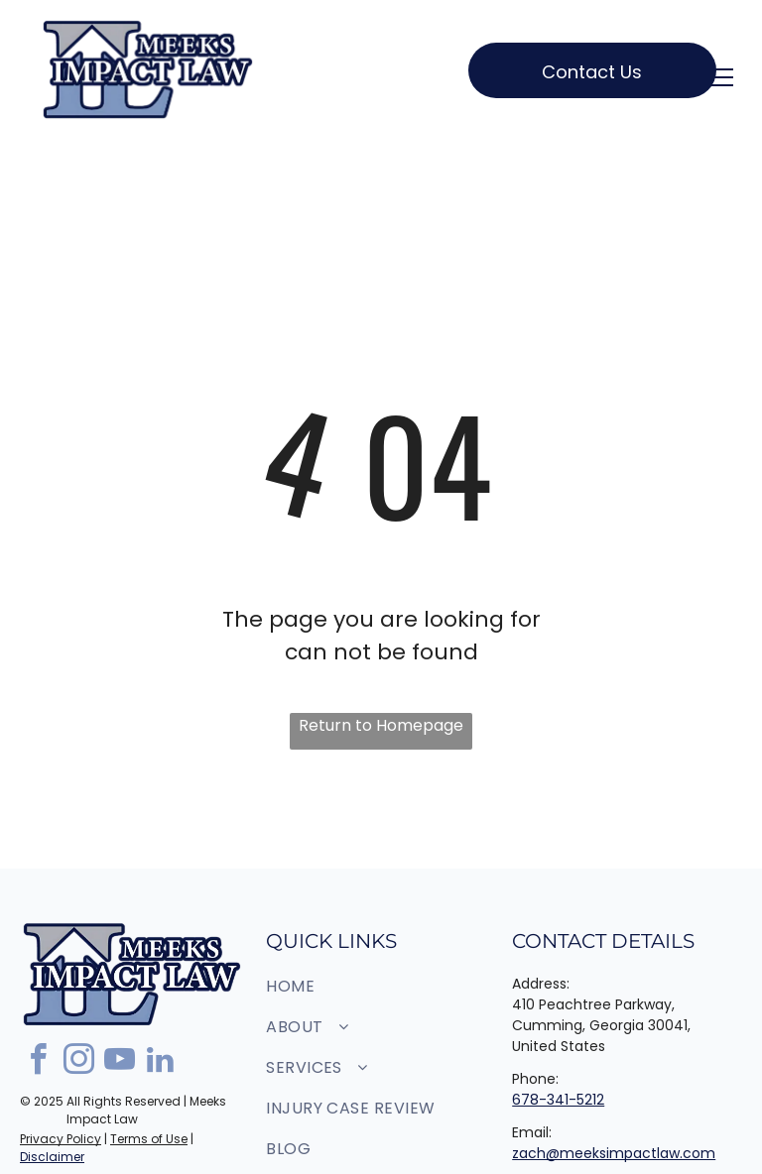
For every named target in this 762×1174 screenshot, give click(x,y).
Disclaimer (52, 1156)
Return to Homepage (381, 725)
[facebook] (38, 1062)
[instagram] (78, 1062)
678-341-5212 (558, 1100)
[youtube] (119, 1062)
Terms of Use (149, 1138)
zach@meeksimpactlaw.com (613, 1153)
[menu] (718, 77)
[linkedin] (160, 1062)
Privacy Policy (60, 1138)
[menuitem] (373, 986)
